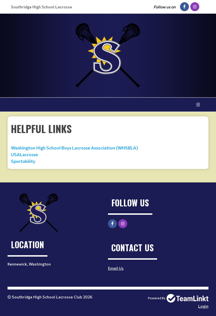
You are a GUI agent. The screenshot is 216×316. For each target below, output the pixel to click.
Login (203, 306)
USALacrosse (25, 154)
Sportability (23, 161)
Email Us (116, 268)
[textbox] (108, 143)
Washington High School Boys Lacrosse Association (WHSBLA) (74, 147)
